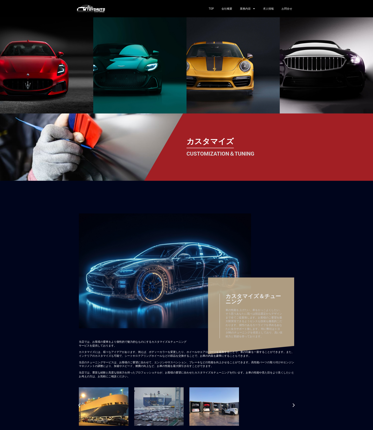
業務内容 (247, 8)
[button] (79, 405)
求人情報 (268, 8)
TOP (211, 8)
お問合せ (286, 8)
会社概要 (226, 8)
